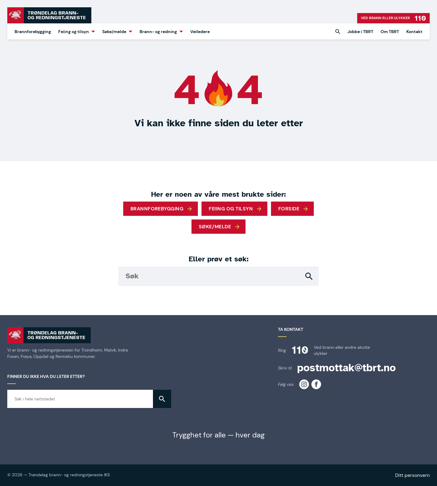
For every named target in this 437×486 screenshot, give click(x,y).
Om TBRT (390, 31)
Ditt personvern (412, 475)
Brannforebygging (33, 31)
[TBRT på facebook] (316, 384)
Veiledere (200, 31)
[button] (338, 31)
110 (300, 350)
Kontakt (414, 31)
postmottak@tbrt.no (346, 367)
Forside (288, 209)
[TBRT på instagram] (304, 384)
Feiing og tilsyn (73, 31)
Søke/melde (114, 31)
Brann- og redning (158, 31)
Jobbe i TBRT (360, 31)
